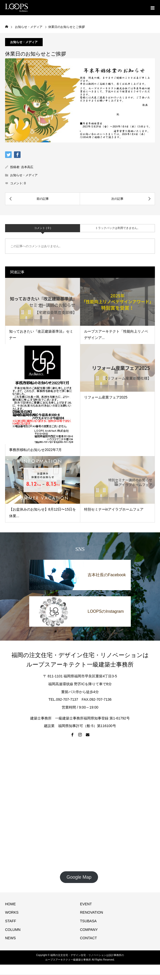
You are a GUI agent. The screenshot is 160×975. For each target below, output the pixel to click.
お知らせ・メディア (24, 42)
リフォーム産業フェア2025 (105, 397)
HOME (10, 904)
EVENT (86, 904)
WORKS (12, 912)
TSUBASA (88, 921)
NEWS (10, 938)
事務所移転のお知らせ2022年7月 (35, 450)
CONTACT (88, 938)
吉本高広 (27, 167)
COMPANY (89, 930)
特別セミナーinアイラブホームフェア (114, 509)
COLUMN (13, 930)
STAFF (10, 921)
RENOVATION (91, 912)
